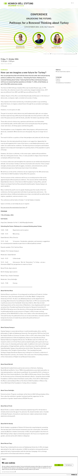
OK (59, 465)
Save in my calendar (6, 63)
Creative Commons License (69, 53)
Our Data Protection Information (8, 471)
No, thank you (69, 465)
